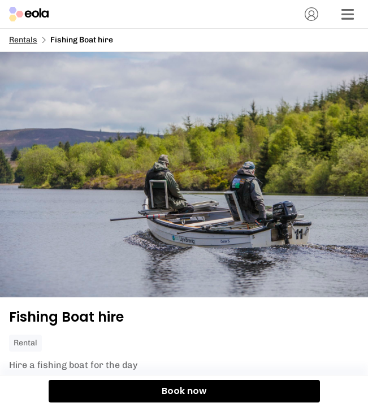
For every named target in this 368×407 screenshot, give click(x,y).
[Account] (311, 14)
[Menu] (347, 14)
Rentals (23, 40)
